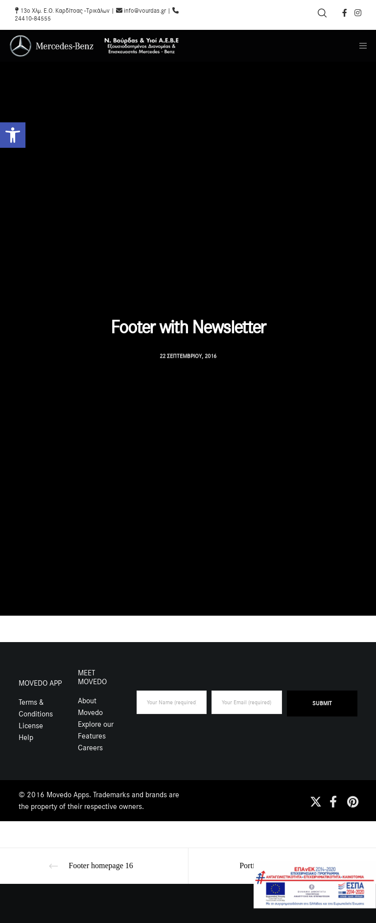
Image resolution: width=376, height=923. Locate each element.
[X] (314, 800)
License (31, 726)
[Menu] (360, 46)
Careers (90, 748)
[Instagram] (357, 13)
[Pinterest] (351, 800)
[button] (12, 135)
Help (26, 737)
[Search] (322, 13)
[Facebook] (344, 13)
